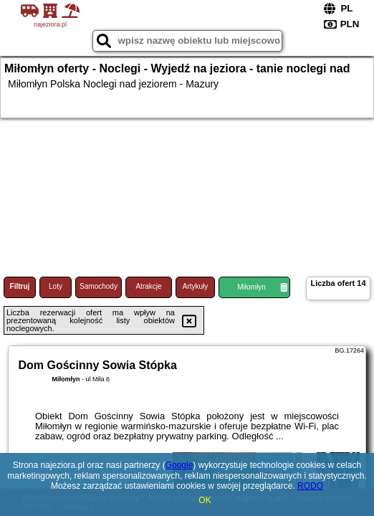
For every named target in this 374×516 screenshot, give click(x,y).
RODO (310, 486)
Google (179, 465)
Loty (55, 286)
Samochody (99, 286)
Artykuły (195, 286)
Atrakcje (148, 286)
